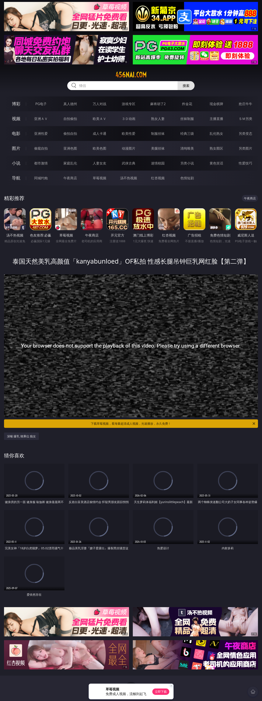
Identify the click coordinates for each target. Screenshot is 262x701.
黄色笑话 (216, 163)
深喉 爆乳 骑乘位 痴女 (21, 436)
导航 (16, 178)
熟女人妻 (158, 118)
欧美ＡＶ (99, 118)
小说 (16, 163)
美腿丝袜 (158, 148)
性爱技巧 (245, 163)
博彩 (16, 104)
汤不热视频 (128, 178)
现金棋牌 (216, 104)
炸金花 (187, 104)
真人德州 (70, 104)
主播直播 (216, 118)
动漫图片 (128, 148)
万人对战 (99, 104)
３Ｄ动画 (128, 118)
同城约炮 (41, 178)
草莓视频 (99, 178)
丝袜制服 (187, 118)
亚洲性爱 (41, 133)
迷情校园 (158, 163)
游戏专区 (128, 104)
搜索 (186, 85)
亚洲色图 (70, 148)
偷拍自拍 (70, 133)
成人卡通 (99, 133)
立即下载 (161, 692)
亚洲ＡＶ (41, 118)
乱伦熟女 (216, 133)
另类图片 (245, 148)
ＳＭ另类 (245, 118)
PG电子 (41, 104)
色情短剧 (187, 178)
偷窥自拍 (41, 148)
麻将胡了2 (158, 104)
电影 (16, 133)
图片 (16, 148)
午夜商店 (70, 178)
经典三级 (187, 133)
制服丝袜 (158, 133)
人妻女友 (99, 163)
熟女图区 (216, 148)
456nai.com (131, 75)
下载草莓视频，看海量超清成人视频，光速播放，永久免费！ (173, 423)
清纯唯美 (187, 148)
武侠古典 (128, 163)
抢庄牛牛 (245, 104)
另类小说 (187, 163)
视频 (16, 118)
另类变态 (245, 133)
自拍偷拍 (70, 118)
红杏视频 (158, 178)
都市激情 (41, 163)
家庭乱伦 (70, 163)
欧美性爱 (128, 133)
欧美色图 (99, 148)
